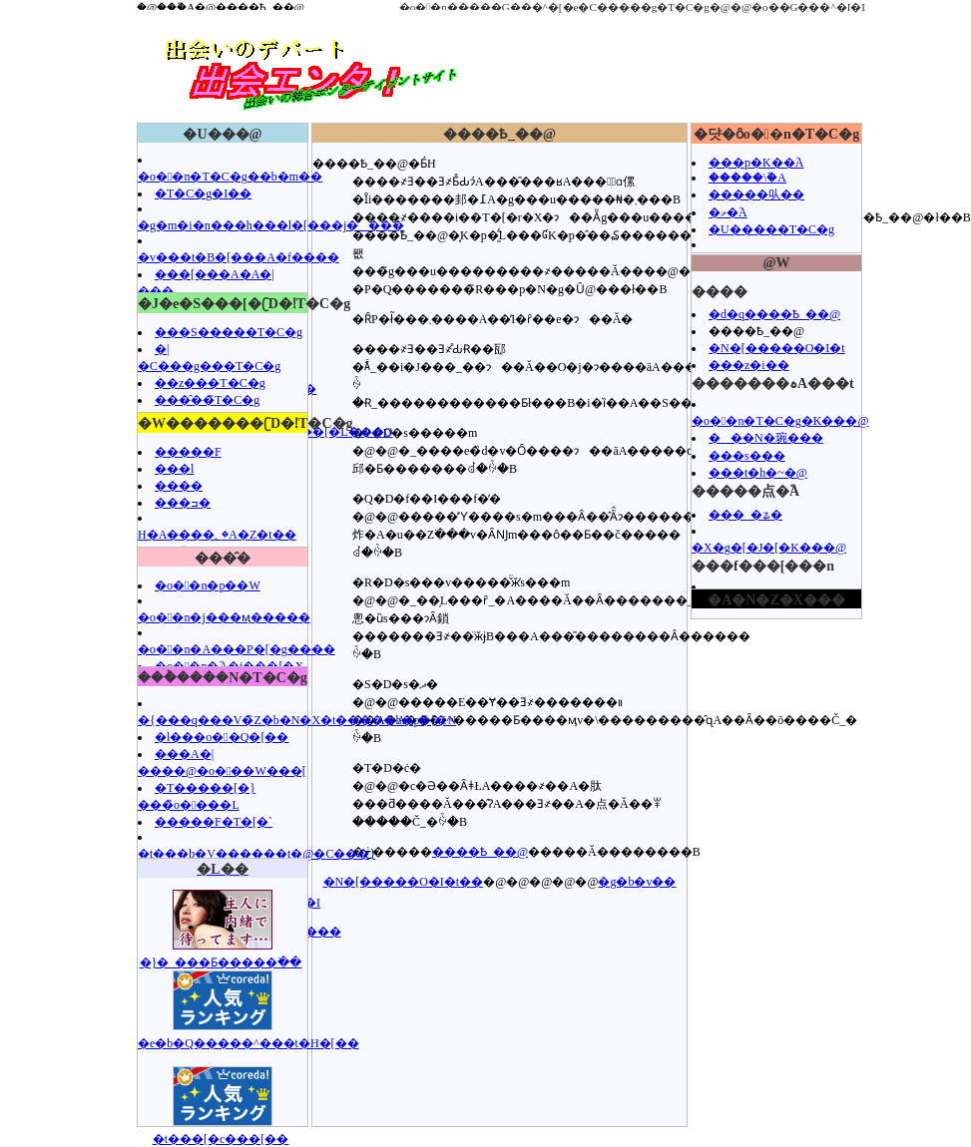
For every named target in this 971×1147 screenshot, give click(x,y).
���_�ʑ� (745, 515)
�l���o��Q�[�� (221, 737)
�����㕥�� (756, 194)
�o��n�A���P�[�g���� (236, 649)
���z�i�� (749, 365)
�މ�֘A (728, 212)
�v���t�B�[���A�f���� (238, 257)
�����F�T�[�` (213, 822)
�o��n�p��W (207, 585)
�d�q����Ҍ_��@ (774, 314)
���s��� (747, 456)
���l (174, 469)
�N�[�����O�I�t (777, 348)
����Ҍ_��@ (480, 852)
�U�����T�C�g (771, 229)
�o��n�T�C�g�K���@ (780, 421)
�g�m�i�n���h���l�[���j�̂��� (271, 225)
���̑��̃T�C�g (207, 400)
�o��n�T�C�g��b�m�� (230, 177)
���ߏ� (183, 503)
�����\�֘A (747, 178)
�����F (188, 452)
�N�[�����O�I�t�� (403, 882)
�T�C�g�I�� (203, 193)
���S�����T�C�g (228, 332)
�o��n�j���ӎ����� (224, 617)
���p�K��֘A (756, 163)
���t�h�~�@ (758, 473)
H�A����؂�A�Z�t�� (217, 535)
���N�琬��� (766, 438)
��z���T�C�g (210, 383)
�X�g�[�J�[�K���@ (769, 548)
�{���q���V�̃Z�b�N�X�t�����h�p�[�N (297, 720)
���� (179, 486)
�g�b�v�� (637, 882)
